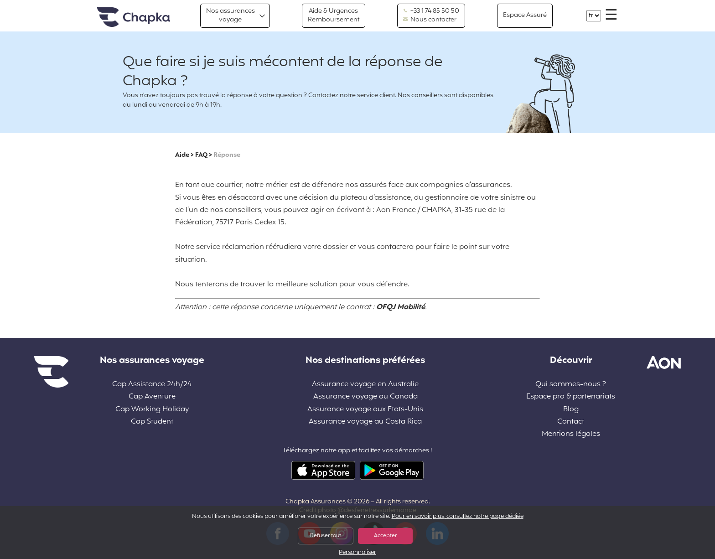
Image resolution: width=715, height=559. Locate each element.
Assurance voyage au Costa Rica (365, 422)
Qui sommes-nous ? (570, 384)
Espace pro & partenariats (570, 397)
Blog (571, 409)
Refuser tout (325, 536)
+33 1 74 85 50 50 (431, 11)
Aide (182, 155)
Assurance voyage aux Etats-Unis (365, 409)
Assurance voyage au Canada (365, 397)
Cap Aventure (152, 397)
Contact (570, 422)
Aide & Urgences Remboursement (333, 15)
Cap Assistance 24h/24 (152, 384)
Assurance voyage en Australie (365, 384)
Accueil (133, 17)
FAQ (201, 155)
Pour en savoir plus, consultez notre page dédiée (457, 516)
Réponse (226, 155)
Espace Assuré (525, 15)
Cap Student (152, 422)
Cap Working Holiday (152, 409)
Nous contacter (429, 20)
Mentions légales (571, 434)
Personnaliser (357, 553)
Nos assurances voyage (230, 15)
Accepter (385, 536)
